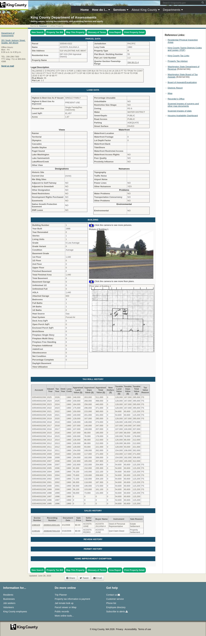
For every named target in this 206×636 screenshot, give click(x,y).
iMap (170, 93)
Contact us (113, 594)
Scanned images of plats (180, 111)
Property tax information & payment (72, 599)
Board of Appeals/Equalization (182, 82)
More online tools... (64, 615)
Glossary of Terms (97, 32)
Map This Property (75, 32)
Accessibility (131, 629)
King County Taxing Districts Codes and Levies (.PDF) (185, 49)
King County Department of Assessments (63, 17)
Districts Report (175, 88)
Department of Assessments (7, 34)
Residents (8, 594)
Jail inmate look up (64, 603)
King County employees (15, 611)
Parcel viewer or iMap (65, 607)
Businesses (9, 599)
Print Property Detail (134, 32)
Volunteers (8, 607)
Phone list (111, 603)
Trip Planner (61, 594)
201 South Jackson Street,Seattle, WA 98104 (13, 41)
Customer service (115, 599)
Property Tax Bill (55, 32)
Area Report (115, 32)
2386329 (36, 525)
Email (97, 578)
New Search (37, 32)
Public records (62, 611)
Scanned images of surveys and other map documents (183, 104)
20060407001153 (52, 531)
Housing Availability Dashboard (183, 115)
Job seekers (9, 603)
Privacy (120, 629)
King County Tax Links (178, 55)
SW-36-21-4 (133, 62)
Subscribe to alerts (117, 611)
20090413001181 (52, 525)
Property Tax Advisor (178, 61)
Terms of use (144, 629)
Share (70, 578)
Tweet (84, 578)
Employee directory (116, 607)
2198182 (36, 531)
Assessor (43, 26)
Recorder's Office (176, 99)
